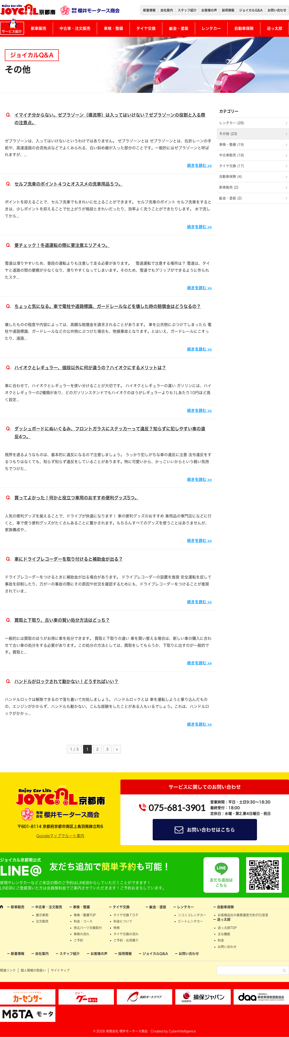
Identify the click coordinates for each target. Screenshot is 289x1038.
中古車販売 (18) (231, 155)
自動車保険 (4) (230, 176)
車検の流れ (81, 934)
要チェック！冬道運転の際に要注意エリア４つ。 (62, 245)
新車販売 (38, 28)
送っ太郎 (274, 28)
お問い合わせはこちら (211, 829)
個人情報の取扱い (33, 970)
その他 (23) (228, 133)
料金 (221, 940)
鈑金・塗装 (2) (230, 198)
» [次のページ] (117, 749)
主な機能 (224, 934)
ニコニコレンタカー (192, 915)
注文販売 (42, 921)
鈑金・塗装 (178, 28)
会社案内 (166, 10)
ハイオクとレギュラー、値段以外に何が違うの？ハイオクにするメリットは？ (90, 367)
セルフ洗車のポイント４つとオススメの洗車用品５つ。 (68, 184)
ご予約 (78, 940)
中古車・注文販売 (74, 28)
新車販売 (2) (228, 187)
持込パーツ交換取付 (88, 927)
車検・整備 (113, 28)
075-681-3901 (177, 807)
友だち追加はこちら (221, 882)
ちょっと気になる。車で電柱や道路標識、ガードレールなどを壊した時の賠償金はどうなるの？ (107, 306)
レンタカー (211, 28)
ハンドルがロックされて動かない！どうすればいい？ (66, 681)
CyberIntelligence (182, 1031)
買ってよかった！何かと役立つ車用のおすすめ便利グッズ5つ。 (76, 498)
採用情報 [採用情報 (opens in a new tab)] (228, 10)
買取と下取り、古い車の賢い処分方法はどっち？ (62, 620)
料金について (122, 921)
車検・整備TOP (85, 915)
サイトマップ (60, 970)
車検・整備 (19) (231, 144)
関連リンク (8, 970)
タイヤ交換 (146, 28)
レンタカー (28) (231, 123)
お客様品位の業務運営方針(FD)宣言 (243, 915)
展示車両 (42, 915)
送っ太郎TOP (227, 927)
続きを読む (196, 165)
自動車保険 (244, 28)
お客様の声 (209, 10)
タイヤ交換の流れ (125, 934)
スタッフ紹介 (187, 10)
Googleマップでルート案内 (60, 836)
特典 (116, 927)
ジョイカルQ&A (251, 10)
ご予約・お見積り (125, 940)
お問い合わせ (277, 10)
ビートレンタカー (190, 921)
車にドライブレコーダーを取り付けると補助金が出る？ (68, 559)
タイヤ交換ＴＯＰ (125, 915)
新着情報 (149, 10)
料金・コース (83, 921)
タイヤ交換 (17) (231, 166)
